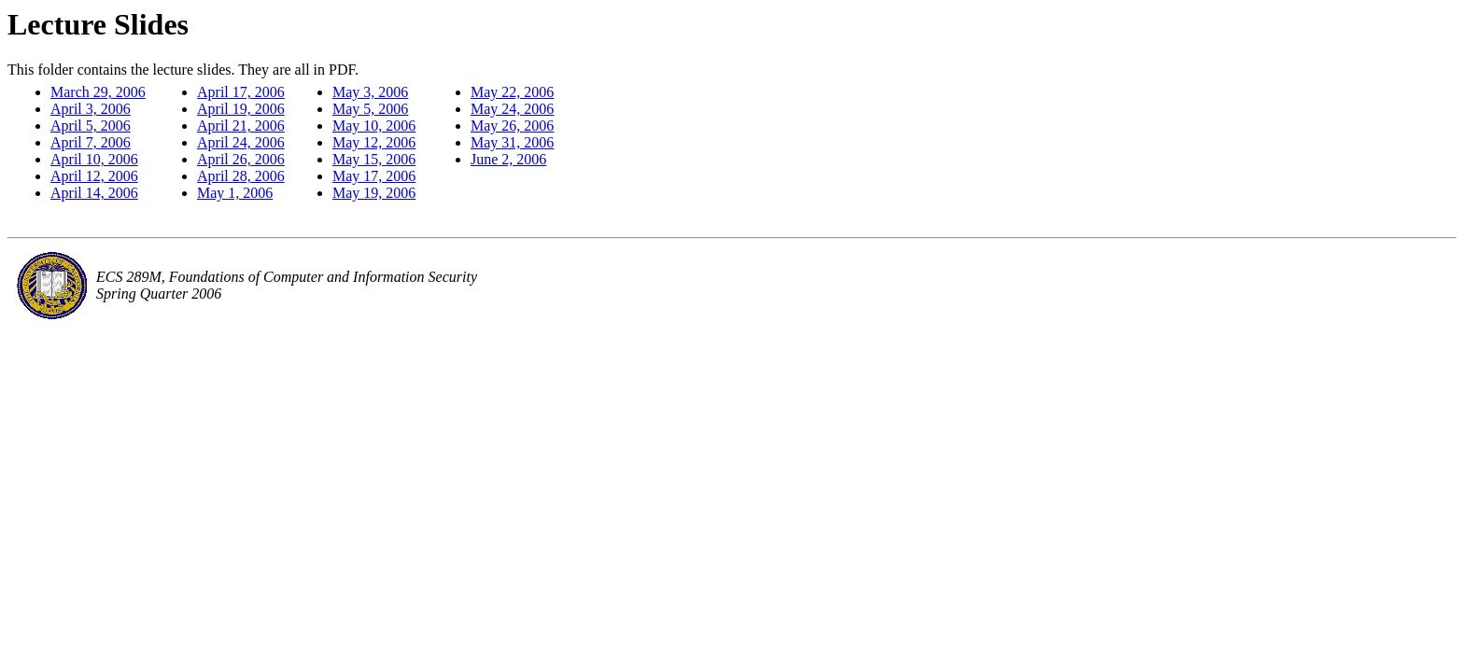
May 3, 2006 (370, 92)
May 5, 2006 (370, 109)
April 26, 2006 (241, 159)
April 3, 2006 (90, 109)
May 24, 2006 (512, 109)
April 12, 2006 (94, 176)
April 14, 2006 (94, 193)
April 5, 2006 (90, 125)
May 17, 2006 (373, 176)
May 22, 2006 (512, 92)
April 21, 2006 (241, 125)
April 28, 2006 (241, 176)
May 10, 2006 (373, 125)
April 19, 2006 (241, 109)
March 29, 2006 (98, 92)
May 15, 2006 (373, 159)
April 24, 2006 (241, 142)
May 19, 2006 (373, 193)
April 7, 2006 (90, 142)
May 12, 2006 (373, 142)
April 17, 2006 (241, 92)
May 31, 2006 (512, 142)
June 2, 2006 (508, 159)
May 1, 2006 (235, 193)
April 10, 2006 (94, 159)
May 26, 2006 (512, 125)
